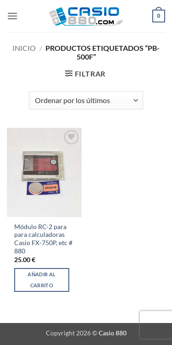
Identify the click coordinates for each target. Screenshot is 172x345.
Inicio (24, 48)
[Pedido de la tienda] (86, 100)
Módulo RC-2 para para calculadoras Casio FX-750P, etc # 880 (43, 239)
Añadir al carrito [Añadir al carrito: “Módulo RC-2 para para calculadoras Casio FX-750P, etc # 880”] (41, 279)
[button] (12, 16)
